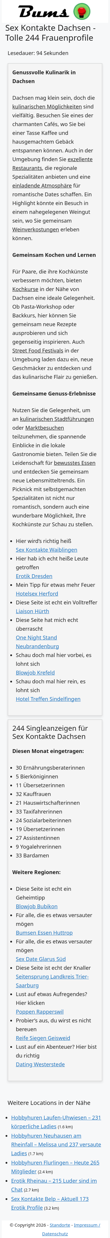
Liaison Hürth (32, 611)
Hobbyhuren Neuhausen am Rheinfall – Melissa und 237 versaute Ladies (56, 1144)
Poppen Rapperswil (40, 1011)
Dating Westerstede (40, 1064)
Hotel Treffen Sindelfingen (48, 698)
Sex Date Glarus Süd (41, 958)
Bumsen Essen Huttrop (44, 932)
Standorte (60, 1225)
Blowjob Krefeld (35, 672)
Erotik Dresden (34, 576)
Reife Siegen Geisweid (43, 1037)
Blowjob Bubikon (36, 906)
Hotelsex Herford (37, 593)
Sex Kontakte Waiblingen (46, 549)
